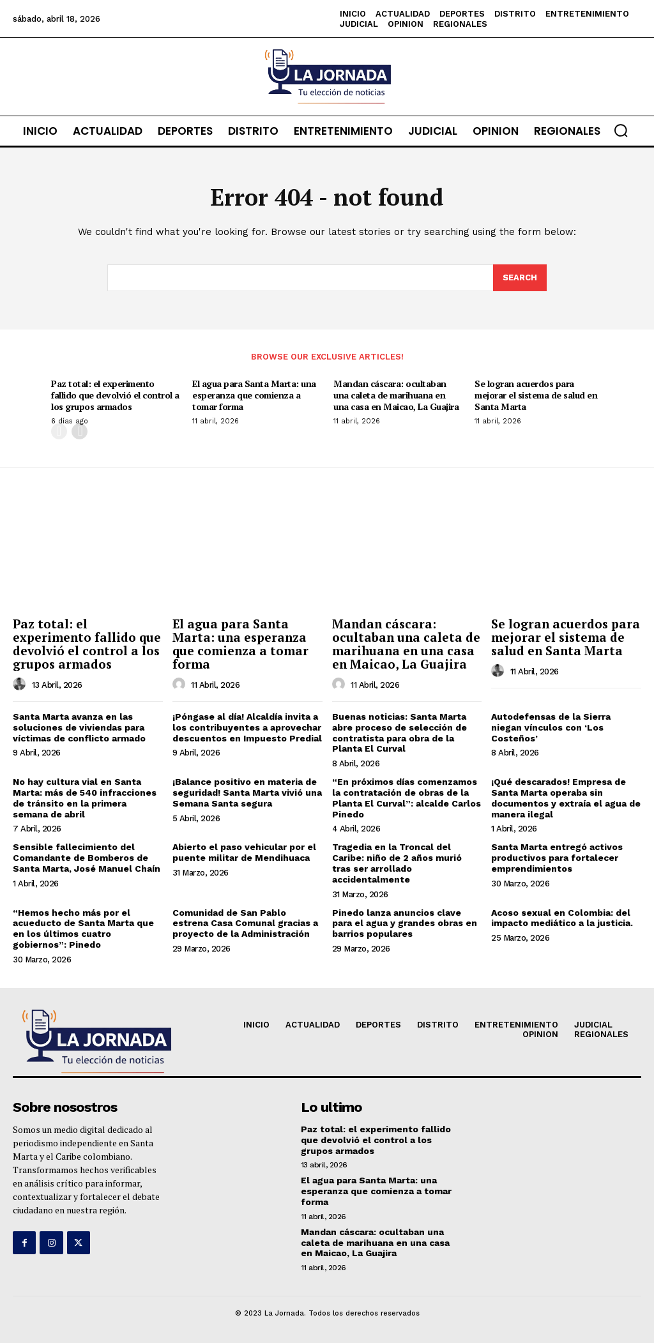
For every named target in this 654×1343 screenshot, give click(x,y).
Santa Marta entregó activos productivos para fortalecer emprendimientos (557, 858)
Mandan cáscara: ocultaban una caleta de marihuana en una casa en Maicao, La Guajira (396, 395)
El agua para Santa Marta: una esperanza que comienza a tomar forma (254, 395)
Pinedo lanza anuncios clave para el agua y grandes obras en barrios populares (404, 923)
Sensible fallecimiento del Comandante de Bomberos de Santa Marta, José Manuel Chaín (86, 858)
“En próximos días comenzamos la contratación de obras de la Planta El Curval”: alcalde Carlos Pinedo (406, 798)
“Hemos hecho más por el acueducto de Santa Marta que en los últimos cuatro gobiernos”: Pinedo (83, 928)
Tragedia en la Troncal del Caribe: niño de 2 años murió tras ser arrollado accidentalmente (397, 863)
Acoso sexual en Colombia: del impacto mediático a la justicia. (562, 918)
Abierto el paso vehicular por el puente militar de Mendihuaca (244, 852)
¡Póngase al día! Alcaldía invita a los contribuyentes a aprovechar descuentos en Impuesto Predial (247, 727)
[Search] (520, 277)
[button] (620, 130)
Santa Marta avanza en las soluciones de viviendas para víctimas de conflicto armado (79, 727)
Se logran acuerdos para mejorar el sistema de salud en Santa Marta (536, 395)
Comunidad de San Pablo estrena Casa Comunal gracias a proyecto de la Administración (245, 923)
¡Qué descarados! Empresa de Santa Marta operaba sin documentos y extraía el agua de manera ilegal (566, 798)
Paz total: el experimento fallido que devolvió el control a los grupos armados (115, 395)
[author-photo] (21, 685)
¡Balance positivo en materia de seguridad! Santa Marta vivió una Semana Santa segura (247, 792)
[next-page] (79, 431)
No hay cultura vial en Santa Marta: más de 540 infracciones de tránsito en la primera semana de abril (84, 798)
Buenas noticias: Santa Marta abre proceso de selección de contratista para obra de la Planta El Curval (399, 732)
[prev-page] (59, 431)
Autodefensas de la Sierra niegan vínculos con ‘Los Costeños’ (551, 727)
